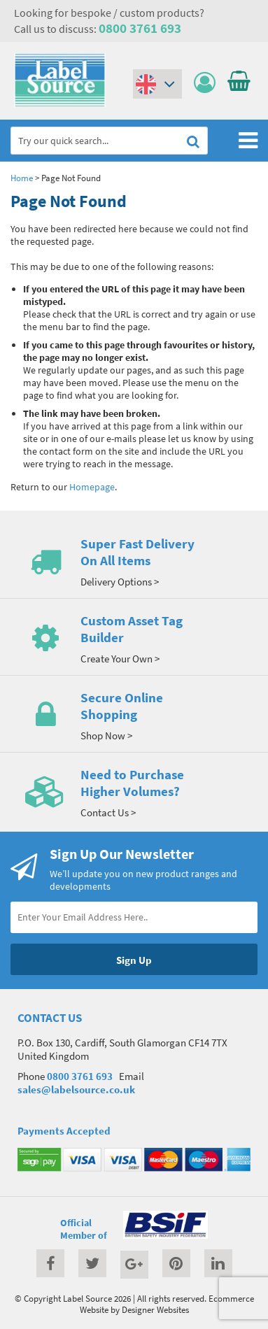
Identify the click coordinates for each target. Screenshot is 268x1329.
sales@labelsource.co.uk (76, 1089)
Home (21, 177)
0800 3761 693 (140, 28)
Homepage (92, 487)
